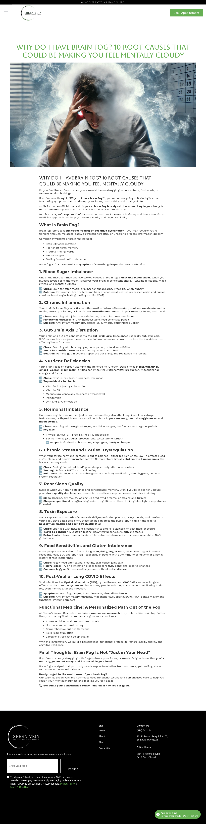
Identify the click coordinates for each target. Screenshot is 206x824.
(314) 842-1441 (145, 730)
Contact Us (104, 748)
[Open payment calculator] (178, 814)
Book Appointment (186, 12)
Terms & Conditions (20, 787)
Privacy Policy (67, 783)
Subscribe (71, 769)
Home (102, 730)
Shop (101, 742)
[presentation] (32, 800)
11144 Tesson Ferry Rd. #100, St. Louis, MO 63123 (152, 738)
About (102, 736)
